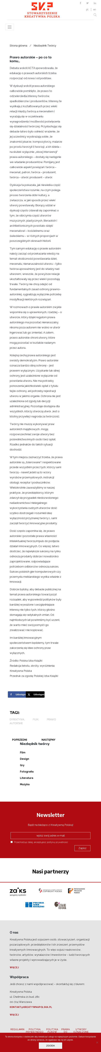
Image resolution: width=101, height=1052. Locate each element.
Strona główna (18, 45)
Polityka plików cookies (52, 1032)
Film (35, 719)
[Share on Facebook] (18, 694)
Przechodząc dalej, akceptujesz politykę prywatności (39, 842)
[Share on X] (36, 694)
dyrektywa (17, 719)
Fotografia (27, 771)
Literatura (26, 777)
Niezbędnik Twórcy (45, 45)
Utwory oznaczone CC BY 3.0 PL (81, 1032)
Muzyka (25, 784)
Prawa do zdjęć (65, 1032)
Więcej (14, 967)
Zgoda (50, 1045)
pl (87, 9)
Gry (22, 765)
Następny (48, 739)
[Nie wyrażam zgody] (97, 1042)
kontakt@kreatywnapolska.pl (31, 1007)
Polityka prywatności (34, 1030)
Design (24, 758)
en (94, 9)
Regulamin (17, 1029)
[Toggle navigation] (9, 27)
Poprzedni (19, 739)
